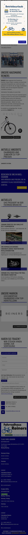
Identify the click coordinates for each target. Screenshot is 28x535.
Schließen (22, 42)
